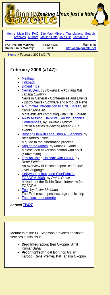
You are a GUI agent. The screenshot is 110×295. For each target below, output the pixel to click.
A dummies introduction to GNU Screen (51, 106)
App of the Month (34, 146)
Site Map (46, 33)
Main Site (23, 33)
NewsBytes (30, 90)
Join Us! (65, 37)
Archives (20, 37)
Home (11, 33)
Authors (33, 37)
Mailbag (28, 78)
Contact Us (80, 37)
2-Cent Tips (30, 86)
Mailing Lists (49, 37)
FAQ (35, 33)
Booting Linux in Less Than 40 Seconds (52, 134)
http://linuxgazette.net (81, 48)
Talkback (28, 82)
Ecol (25, 190)
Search (90, 33)
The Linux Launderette (39, 198)
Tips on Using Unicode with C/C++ (48, 158)
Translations (74, 33)
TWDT (28, 205)
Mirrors (59, 33)
